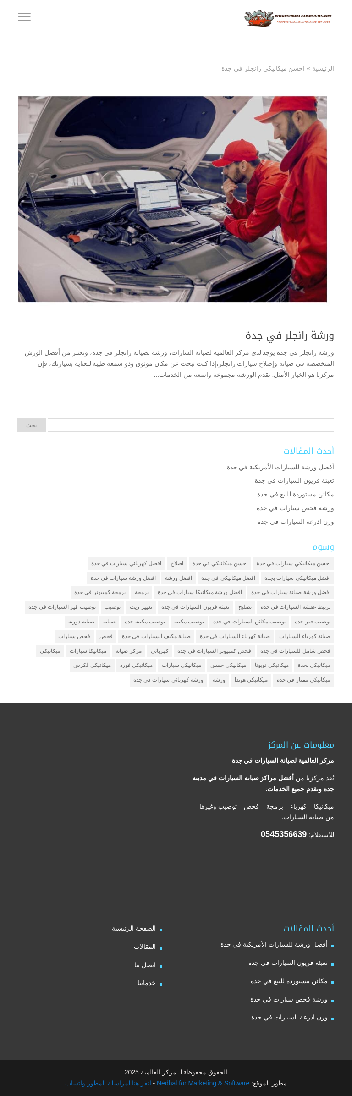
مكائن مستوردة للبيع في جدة (295, 494)
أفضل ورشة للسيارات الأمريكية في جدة (280, 467)
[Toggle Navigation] (24, 18)
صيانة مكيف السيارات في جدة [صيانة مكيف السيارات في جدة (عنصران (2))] (156, 636)
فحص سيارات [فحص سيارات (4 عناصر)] (74, 636)
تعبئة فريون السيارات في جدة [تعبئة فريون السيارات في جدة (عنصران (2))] (195, 607)
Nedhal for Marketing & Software (202, 1083)
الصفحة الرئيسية (134, 928)
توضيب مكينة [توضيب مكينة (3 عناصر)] (189, 621)
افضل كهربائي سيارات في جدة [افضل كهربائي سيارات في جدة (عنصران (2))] (126, 563)
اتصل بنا (145, 965)
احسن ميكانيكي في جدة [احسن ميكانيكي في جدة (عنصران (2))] (220, 563)
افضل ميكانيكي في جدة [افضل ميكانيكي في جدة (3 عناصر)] (228, 578)
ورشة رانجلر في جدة (289, 335)
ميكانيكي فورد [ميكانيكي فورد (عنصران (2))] (136, 665)
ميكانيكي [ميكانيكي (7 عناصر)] (50, 651)
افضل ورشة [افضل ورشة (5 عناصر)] (178, 578)
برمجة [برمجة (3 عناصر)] (141, 592)
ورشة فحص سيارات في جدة (295, 508)
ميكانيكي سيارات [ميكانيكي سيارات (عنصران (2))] (181, 665)
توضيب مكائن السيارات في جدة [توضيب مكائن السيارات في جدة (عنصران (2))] (249, 621)
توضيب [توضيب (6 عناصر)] (112, 607)
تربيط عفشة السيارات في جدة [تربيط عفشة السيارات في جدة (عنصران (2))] (295, 607)
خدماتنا (147, 982)
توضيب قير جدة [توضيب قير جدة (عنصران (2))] (312, 621)
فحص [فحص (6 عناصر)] (106, 636)
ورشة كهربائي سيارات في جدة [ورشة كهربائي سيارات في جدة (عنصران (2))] (168, 680)
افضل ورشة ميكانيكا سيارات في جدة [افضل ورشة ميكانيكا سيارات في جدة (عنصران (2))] (200, 592)
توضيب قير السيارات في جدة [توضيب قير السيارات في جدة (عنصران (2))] (61, 607)
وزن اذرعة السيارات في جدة (296, 521)
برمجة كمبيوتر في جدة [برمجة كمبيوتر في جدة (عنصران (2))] (100, 592)
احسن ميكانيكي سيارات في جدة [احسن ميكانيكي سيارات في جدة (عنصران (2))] (293, 563)
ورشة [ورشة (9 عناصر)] (219, 680)
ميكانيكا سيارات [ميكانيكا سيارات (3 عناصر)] (88, 651)
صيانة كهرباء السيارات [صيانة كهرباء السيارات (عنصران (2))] (304, 636)
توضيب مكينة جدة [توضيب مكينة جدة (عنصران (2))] (145, 621)
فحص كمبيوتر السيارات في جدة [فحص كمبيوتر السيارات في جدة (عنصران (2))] (214, 651)
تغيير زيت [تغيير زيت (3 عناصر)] (141, 607)
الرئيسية (323, 68)
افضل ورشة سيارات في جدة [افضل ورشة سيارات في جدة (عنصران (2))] (123, 578)
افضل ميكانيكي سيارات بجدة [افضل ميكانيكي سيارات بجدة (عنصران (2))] (297, 578)
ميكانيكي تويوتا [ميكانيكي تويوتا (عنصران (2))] (271, 665)
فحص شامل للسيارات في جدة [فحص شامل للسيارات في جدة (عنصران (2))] (295, 651)
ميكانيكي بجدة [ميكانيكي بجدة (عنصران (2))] (314, 665)
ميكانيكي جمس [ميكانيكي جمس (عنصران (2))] (228, 665)
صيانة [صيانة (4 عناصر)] (109, 621)
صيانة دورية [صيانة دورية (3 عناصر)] (81, 621)
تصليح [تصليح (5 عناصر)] (245, 607)
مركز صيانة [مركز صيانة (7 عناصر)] (128, 651)
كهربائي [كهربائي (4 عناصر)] (160, 651)
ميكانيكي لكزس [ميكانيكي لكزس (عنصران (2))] (91, 665)
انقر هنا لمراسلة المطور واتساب (108, 1083)
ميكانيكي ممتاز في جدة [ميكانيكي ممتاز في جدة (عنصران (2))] (303, 680)
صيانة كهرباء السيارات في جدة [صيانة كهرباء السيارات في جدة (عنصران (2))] (235, 636)
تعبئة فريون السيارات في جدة (294, 480)
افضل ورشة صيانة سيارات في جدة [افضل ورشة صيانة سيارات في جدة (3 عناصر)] (290, 592)
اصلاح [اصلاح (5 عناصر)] (176, 563)
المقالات (145, 946)
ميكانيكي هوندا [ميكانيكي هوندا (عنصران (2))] (251, 680)
